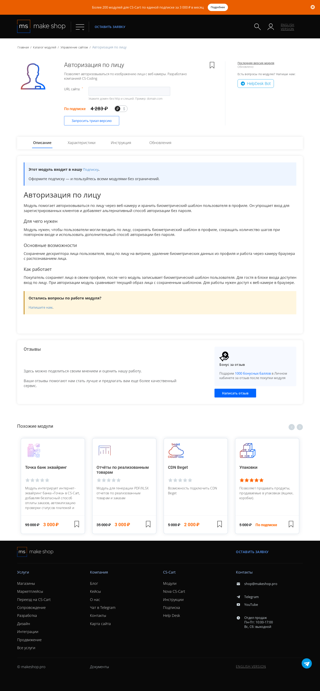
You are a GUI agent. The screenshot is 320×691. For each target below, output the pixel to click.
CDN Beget (178, 467)
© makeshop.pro (31, 666)
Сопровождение (31, 607)
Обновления (160, 142)
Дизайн (23, 623)
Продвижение (29, 639)
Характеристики (82, 142)
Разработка (27, 615)
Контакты (98, 615)
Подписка (171, 607)
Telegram (247, 597)
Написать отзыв (235, 393)
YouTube (247, 604)
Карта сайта (100, 623)
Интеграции (27, 631)
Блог (94, 583)
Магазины (26, 583)
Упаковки (248, 467)
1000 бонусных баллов (253, 373)
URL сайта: (72, 89)
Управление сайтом (74, 47)
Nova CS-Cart (174, 591)
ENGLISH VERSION (287, 27)
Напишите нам (40, 307)
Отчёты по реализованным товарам (123, 470)
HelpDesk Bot (259, 83)
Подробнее (218, 7)
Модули (170, 583)
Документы (99, 666)
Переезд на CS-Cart (34, 599)
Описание (42, 142)
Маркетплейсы (30, 591)
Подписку (90, 169)
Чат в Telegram (103, 607)
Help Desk (171, 615)
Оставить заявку (110, 26)
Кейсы (95, 591)
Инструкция (121, 142)
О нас (95, 599)
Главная (23, 47)
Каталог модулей (44, 47)
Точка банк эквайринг (46, 467)
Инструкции (173, 599)
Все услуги (26, 647)
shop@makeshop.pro (256, 584)
